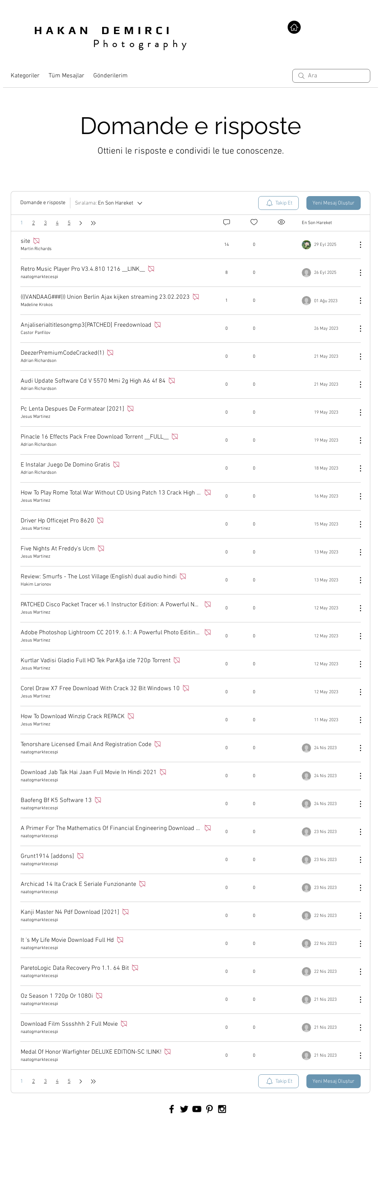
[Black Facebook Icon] (171, 1109)
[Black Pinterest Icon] (209, 1109)
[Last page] (93, 223)
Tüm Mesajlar (66, 76)
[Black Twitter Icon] (184, 1109)
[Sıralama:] (109, 203)
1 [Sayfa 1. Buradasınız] (21, 223)
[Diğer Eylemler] (356, 244)
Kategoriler (25, 76)
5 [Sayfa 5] (69, 223)
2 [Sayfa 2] (33, 223)
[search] (331, 76)
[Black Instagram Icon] (222, 1109)
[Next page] (81, 223)
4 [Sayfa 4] (57, 223)
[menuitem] (278, 203)
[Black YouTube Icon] (196, 1109)
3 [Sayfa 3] (45, 223)
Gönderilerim (110, 76)
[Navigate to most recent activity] (326, 244)
